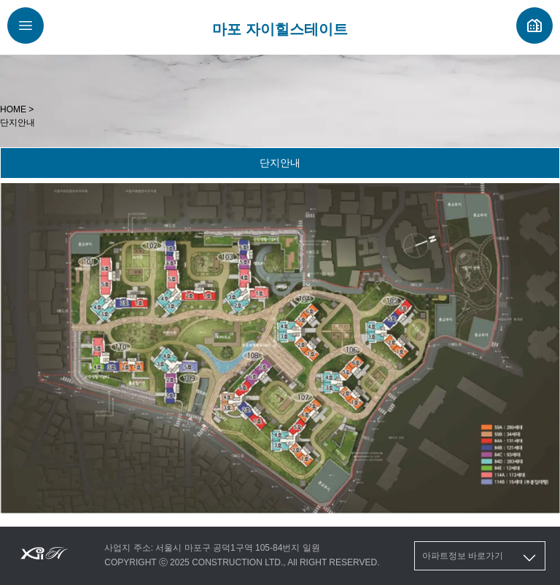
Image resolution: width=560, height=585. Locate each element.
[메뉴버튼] (25, 25)
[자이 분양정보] (534, 25)
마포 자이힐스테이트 (280, 29)
